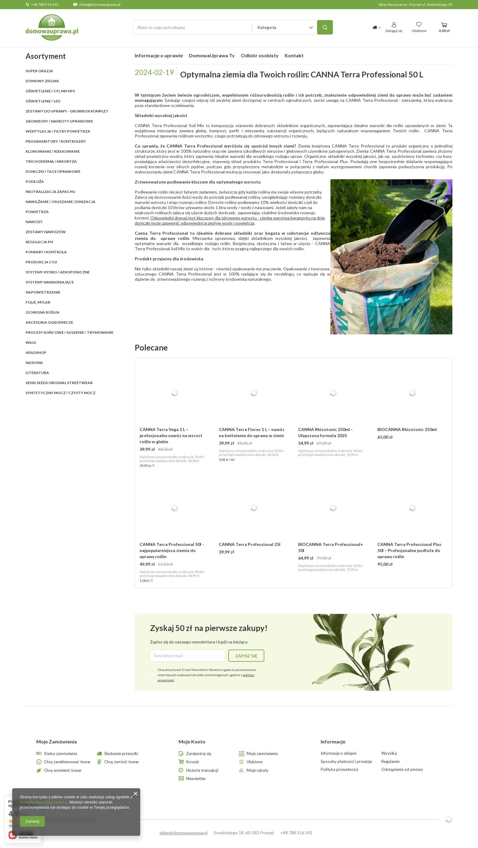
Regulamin (390, 761)
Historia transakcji (202, 770)
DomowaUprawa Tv (212, 55)
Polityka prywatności (339, 769)
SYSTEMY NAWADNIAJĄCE (50, 282)
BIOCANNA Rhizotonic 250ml (407, 429)
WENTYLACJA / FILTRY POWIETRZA (58, 131)
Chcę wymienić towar (63, 770)
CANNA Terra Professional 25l (249, 544)
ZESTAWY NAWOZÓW (46, 232)
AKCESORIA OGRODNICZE (49, 322)
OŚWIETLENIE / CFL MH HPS (50, 91)
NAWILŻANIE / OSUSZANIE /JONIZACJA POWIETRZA (60, 206)
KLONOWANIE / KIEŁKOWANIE (53, 151)
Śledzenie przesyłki (121, 753)
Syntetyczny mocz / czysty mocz (60, 392)
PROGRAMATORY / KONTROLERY (56, 141)
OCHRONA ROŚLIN (42, 312)
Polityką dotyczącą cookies (43, 802)
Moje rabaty (258, 770)
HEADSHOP (36, 352)
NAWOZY (34, 221)
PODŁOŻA (35, 181)
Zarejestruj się (198, 753)
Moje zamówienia (262, 753)
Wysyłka (389, 753)
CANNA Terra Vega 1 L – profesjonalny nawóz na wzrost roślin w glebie (171, 435)
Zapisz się (246, 655)
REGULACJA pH (39, 242)
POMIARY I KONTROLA (46, 252)
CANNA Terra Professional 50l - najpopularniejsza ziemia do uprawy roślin (172, 550)
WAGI (31, 342)
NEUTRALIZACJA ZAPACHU (50, 191)
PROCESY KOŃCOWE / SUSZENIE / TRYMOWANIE (69, 332)
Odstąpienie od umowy (402, 769)
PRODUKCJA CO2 (41, 262)
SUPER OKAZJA (39, 71)
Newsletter (196, 778)
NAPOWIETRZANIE (43, 292)
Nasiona (34, 362)
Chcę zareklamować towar (67, 762)
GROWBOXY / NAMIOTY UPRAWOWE (59, 121)
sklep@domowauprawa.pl (99, 4)
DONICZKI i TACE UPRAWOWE (53, 171)
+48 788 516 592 (45, 4)
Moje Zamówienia (56, 741)
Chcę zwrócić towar (121, 762)
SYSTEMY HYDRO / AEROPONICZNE (58, 272)
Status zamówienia (60, 753)
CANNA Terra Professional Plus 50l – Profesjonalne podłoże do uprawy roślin (409, 550)
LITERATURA (37, 372)
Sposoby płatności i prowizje (346, 761)
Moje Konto (192, 741)
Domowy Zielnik (42, 81)
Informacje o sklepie (338, 753)
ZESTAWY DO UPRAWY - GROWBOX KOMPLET (67, 111)
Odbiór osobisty (260, 55)
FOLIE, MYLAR (38, 302)
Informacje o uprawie (159, 55)
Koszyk (192, 762)
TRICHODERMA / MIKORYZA (51, 161)
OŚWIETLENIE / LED (43, 101)
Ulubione (254, 762)
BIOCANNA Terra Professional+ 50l (330, 547)
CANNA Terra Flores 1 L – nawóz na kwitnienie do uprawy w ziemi (251, 432)
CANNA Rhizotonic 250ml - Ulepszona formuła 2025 (325, 432)
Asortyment (46, 56)
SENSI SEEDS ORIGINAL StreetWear (59, 382)
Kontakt (294, 55)
